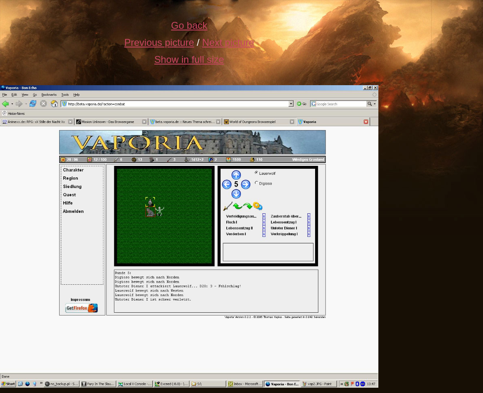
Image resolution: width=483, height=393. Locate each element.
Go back (189, 25)
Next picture (228, 42)
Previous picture (159, 42)
